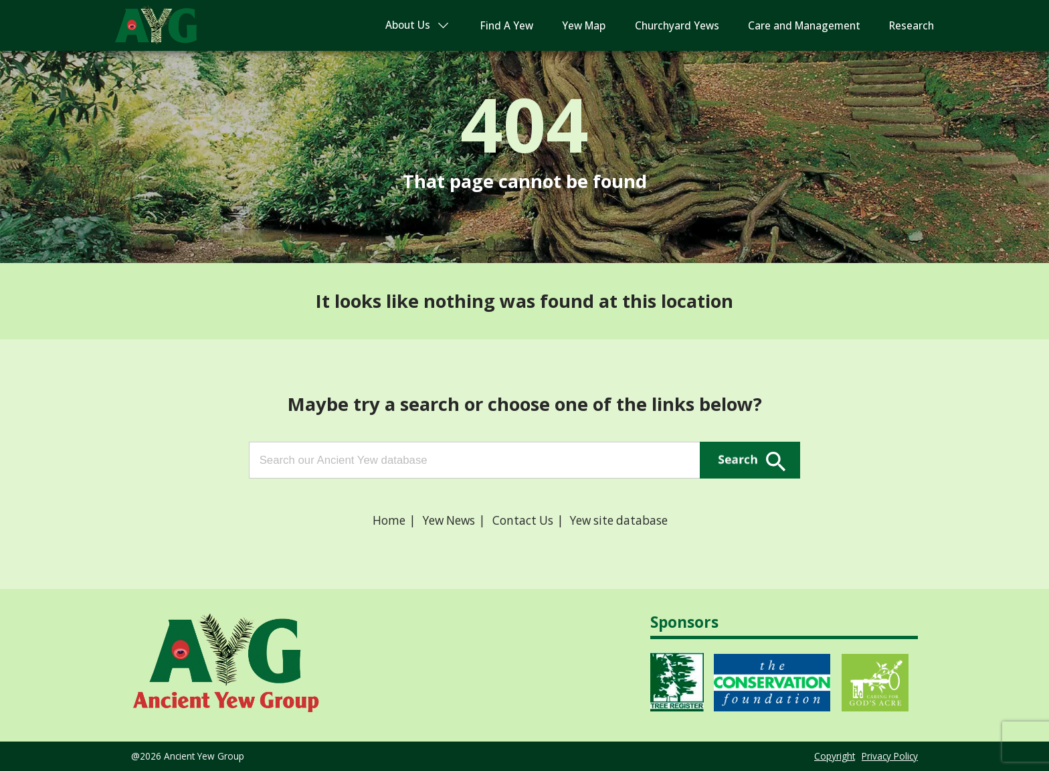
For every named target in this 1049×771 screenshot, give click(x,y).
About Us (407, 25)
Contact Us (522, 520)
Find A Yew (506, 26)
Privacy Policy (890, 756)
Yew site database (619, 520)
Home (389, 520)
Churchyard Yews (677, 26)
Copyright (834, 756)
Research (911, 26)
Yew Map (583, 26)
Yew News (449, 520)
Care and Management (804, 26)
